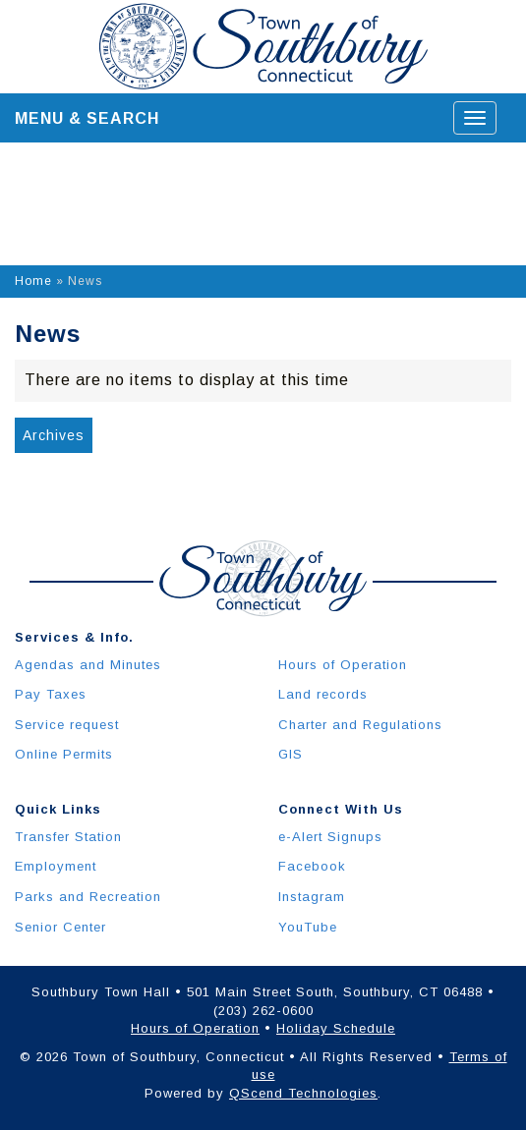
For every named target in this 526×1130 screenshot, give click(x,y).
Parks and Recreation (88, 896)
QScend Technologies (303, 1093)
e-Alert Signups (330, 836)
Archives (54, 435)
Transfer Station (68, 836)
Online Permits (64, 754)
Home (33, 281)
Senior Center (60, 927)
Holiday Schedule (335, 1028)
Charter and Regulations (360, 724)
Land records (323, 694)
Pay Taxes (51, 694)
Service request (67, 724)
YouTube (307, 927)
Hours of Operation (342, 664)
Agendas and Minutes (88, 664)
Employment (55, 866)
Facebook (312, 866)
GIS (290, 754)
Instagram (311, 896)
